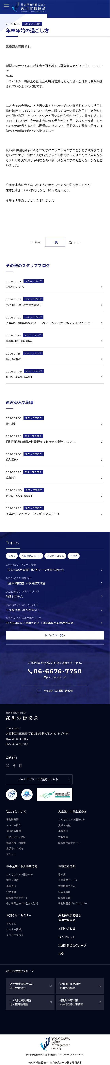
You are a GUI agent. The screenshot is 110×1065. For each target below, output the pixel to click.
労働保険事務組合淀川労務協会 (69, 917)
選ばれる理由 (13, 831)
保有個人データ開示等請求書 (66, 1062)
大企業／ (72, 811)
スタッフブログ (32, 23)
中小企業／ (21, 866)
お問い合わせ (66, 928)
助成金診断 (64, 897)
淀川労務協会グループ (72, 945)
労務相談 (63, 837)
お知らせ (11, 923)
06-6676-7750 (20, 739)
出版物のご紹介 (14, 848)
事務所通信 (72, 903)
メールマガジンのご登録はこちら (38, 779)
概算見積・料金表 (16, 842)
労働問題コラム (66, 886)
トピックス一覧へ (54, 635)
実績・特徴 (64, 825)
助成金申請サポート (69, 842)
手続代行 (63, 831)
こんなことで (71, 820)
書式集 (62, 874)
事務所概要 (12, 819)
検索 (61, 954)
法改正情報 (64, 892)
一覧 (55, 242)
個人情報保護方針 (38, 1062)
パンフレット (66, 937)
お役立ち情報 (66, 866)
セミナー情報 (13, 929)
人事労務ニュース (67, 880)
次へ (72, 242)
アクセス (11, 854)
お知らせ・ (19, 915)
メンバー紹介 (13, 825)
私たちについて (16, 811)
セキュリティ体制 (15, 837)
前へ (38, 242)
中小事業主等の (22, 903)
